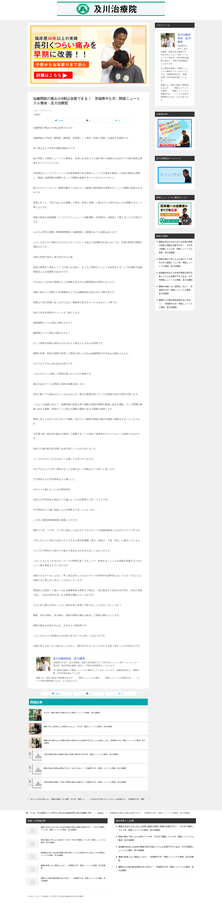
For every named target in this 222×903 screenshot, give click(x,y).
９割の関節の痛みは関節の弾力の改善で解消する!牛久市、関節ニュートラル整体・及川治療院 (81, 754)
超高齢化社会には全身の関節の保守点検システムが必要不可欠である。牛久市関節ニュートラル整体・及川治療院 (176, 276)
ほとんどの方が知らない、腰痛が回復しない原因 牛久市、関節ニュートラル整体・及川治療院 (59, 799)
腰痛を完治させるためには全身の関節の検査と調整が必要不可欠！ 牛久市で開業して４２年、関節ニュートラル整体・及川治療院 (73, 828)
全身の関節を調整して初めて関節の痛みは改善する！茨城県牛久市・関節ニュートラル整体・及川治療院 (85, 782)
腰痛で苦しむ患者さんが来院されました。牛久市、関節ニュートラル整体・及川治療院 (78, 727)
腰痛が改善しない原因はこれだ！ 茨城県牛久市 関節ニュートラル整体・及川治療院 (176, 290)
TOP (60, 813)
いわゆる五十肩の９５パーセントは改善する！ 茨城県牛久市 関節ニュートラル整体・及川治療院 (119, 799)
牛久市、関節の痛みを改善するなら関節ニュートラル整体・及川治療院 (72, 713)
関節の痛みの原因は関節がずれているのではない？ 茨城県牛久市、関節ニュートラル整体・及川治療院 (85, 768)
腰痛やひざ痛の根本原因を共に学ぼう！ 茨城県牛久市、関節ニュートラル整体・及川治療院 (176, 303)
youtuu (37, 114)
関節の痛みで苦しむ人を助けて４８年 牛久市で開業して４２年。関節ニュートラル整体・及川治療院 (177, 262)
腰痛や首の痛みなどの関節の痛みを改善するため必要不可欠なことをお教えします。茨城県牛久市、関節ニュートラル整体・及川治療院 (95, 741)
